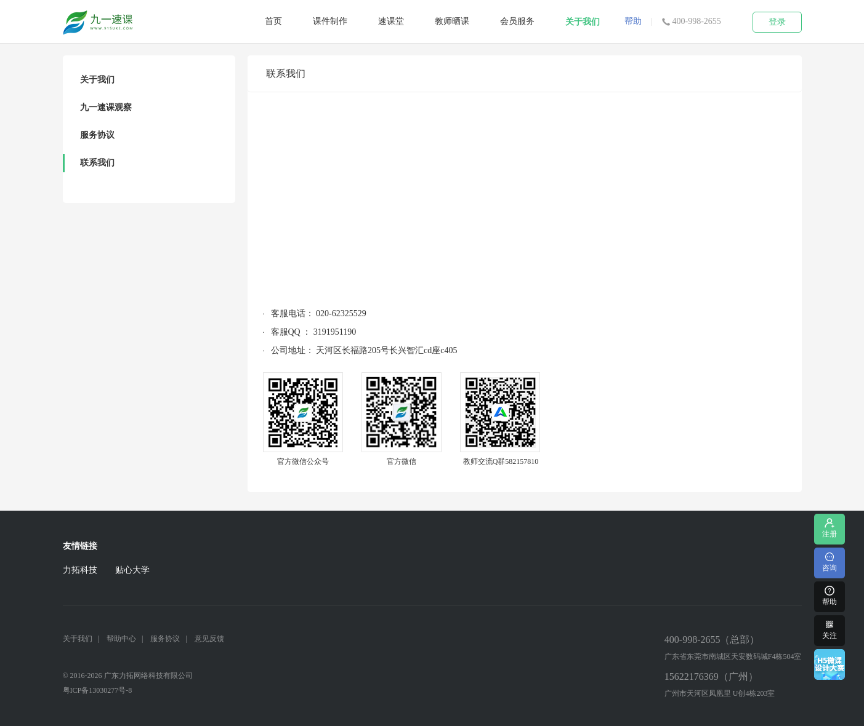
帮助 (633, 21)
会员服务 (517, 21)
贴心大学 (132, 570)
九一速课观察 (106, 107)
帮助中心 (121, 638)
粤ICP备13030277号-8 (97, 690)
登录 (777, 21)
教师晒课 (452, 21)
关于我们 (582, 21)
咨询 (829, 561)
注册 (829, 527)
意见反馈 (209, 638)
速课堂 (391, 21)
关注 (829, 629)
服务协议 (97, 135)
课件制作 (330, 21)
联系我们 (97, 162)
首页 (273, 21)
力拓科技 (80, 570)
